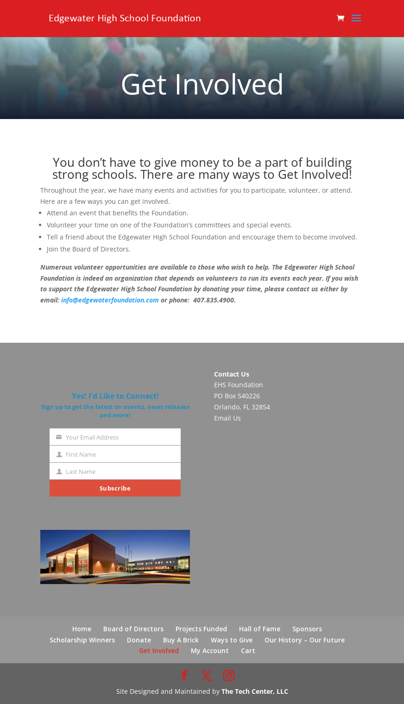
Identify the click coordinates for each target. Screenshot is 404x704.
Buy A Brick (181, 639)
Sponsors (307, 628)
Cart (248, 650)
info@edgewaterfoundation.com (110, 299)
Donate (139, 639)
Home (81, 628)
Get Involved (159, 650)
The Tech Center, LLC (254, 691)
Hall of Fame (259, 628)
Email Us (227, 418)
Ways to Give (231, 639)
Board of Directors (133, 628)
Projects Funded (201, 628)
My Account (210, 650)
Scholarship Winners (82, 639)
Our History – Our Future (305, 639)
